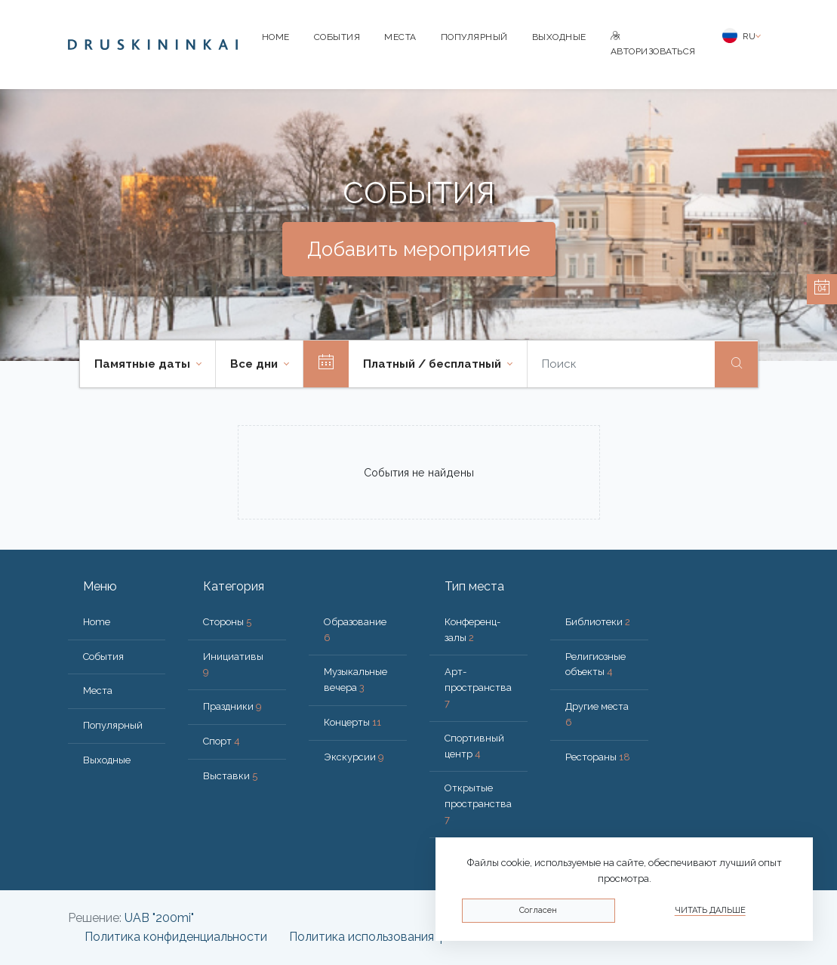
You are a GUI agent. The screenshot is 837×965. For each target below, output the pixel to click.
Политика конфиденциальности (176, 937)
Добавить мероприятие (419, 249)
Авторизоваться (653, 44)
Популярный (474, 37)
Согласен (538, 910)
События (337, 37)
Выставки (230, 776)
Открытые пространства (478, 803)
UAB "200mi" (159, 918)
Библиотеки (597, 621)
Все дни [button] (255, 364)
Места (400, 37)
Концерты (352, 722)
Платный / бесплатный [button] (433, 364)
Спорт (221, 741)
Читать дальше (710, 910)
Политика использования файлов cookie (404, 937)
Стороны (227, 621)
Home (276, 37)
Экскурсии (354, 757)
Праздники (232, 706)
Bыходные (559, 37)
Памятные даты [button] (143, 364)
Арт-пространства (478, 687)
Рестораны (597, 757)
